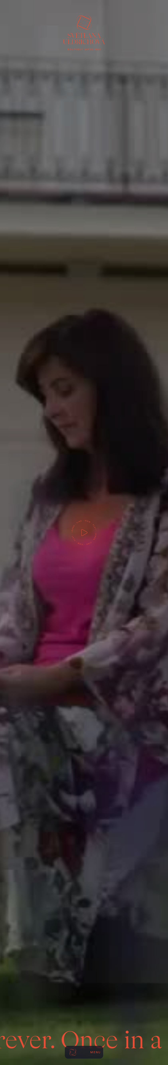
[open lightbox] (84, 532)
